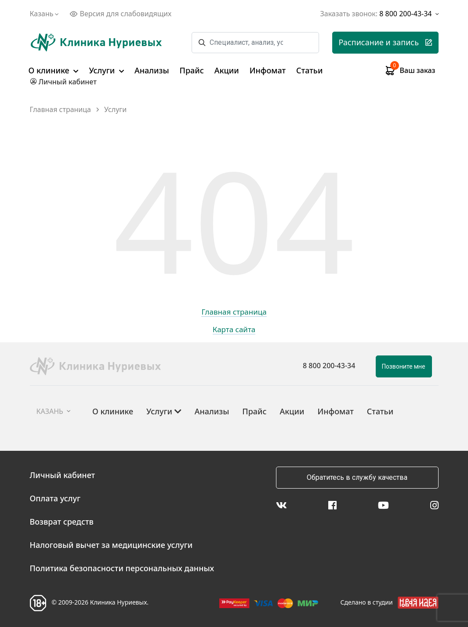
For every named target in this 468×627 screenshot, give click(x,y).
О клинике (54, 70)
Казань (45, 13)
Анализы (151, 70)
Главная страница (60, 109)
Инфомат (268, 70)
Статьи (309, 70)
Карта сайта (234, 330)
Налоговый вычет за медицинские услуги (111, 545)
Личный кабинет (62, 475)
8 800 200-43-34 (329, 365)
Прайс (192, 70)
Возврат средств (62, 521)
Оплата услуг (55, 498)
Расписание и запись (385, 42)
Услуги (106, 70)
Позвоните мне (403, 366)
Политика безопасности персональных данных (122, 568)
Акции (226, 70)
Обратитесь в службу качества (357, 477)
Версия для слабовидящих (120, 13)
